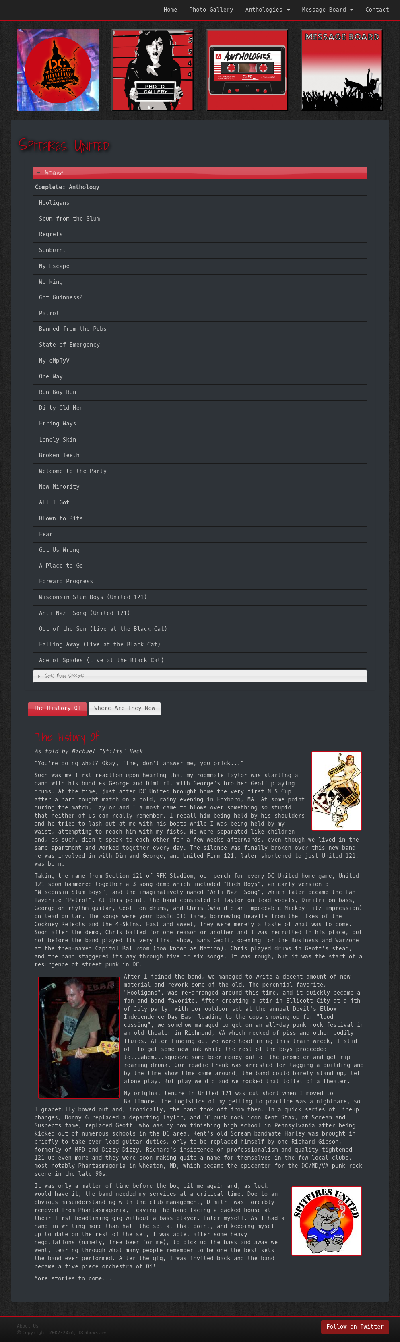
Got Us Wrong (59, 550)
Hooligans (54, 203)
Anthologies (267, 10)
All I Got (54, 502)
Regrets (51, 234)
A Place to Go (61, 566)
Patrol (49, 313)
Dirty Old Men (61, 408)
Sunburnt (52, 250)
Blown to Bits (61, 518)
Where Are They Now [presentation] (124, 708)
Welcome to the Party (73, 471)
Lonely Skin (57, 440)
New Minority (59, 487)
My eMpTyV (54, 361)
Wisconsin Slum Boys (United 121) (93, 597)
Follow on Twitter (355, 1327)
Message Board (328, 10)
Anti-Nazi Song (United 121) (84, 613)
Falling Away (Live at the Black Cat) (100, 644)
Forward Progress (66, 581)
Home (170, 10)
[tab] (57, 708)
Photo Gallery (211, 10)
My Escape (54, 266)
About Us (28, 1326)
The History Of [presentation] (57, 708)
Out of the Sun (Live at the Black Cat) (103, 629)
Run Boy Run (57, 392)
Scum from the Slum (69, 219)
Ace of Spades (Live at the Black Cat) (101, 660)
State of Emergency (69, 345)
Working (51, 282)
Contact (377, 10)
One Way (51, 376)
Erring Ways (57, 423)
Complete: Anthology (67, 187)
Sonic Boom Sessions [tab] (59, 675)
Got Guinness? (61, 297)
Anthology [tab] (49, 172)
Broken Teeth (59, 455)
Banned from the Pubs (73, 329)
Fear (46, 534)
